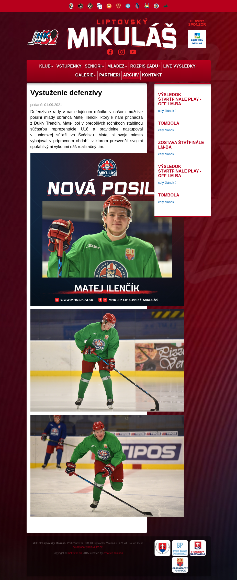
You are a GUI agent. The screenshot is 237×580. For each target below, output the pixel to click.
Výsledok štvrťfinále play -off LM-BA (179, 99)
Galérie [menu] (85, 75)
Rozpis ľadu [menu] (145, 66)
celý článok (167, 111)
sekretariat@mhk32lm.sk (88, 546)
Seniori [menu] (94, 66)
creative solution (113, 553)
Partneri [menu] (109, 75)
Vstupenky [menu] (69, 66)
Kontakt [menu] (152, 75)
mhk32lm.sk (74, 553)
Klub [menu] (46, 66)
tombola (168, 123)
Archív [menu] (131, 75)
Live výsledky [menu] (180, 66)
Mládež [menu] (117, 66)
